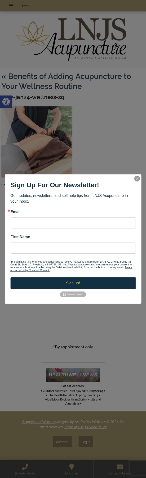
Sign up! (73, 283)
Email (15, 212)
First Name (20, 237)
